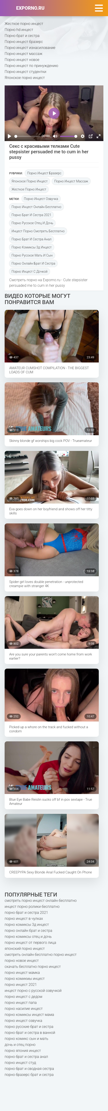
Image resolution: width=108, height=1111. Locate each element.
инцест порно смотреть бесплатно (38, 231)
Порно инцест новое (22, 59)
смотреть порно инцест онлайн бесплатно (41, 900)
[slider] (27, 136)
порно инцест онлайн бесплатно (36, 207)
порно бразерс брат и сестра (29, 1074)
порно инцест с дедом (23, 996)
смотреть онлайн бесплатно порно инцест (41, 954)
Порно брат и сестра (22, 35)
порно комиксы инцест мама (29, 1014)
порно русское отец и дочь (32, 223)
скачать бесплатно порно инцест (33, 966)
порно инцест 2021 (21, 984)
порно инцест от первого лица (30, 942)
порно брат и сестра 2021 (31, 215)
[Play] (9, 136)
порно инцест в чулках (24, 918)
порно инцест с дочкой (30, 271)
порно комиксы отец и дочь (28, 936)
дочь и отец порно (20, 1044)
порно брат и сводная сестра (29, 1068)
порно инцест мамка (22, 972)
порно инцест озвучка (41, 199)
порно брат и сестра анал (31, 239)
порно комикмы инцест (25, 978)
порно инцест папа (21, 1002)
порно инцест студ (20, 1062)
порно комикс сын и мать (26, 1038)
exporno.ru (30, 8)
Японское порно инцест (25, 77)
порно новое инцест (22, 960)
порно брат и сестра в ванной (30, 1032)
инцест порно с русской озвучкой (33, 990)
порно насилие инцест (24, 1008)
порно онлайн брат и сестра (33, 263)
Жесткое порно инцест (24, 23)
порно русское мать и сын (32, 255)
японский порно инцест (25, 948)
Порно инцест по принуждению (31, 65)
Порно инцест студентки (25, 71)
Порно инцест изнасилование (30, 47)
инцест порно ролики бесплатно (32, 906)
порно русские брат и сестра (29, 1026)
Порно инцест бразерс (24, 41)
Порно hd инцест (19, 29)
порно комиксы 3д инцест (32, 247)
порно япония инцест (23, 1050)
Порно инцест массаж (23, 53)
